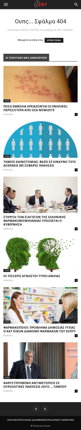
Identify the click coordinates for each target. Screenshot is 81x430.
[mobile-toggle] (5, 4)
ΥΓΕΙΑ (6, 101)
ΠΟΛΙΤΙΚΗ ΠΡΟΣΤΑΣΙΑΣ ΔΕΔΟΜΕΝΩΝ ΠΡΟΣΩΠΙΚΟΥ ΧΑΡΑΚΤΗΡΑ (40, 420)
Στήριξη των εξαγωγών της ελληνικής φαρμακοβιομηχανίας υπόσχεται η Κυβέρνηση (34, 220)
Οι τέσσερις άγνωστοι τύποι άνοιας (31, 276)
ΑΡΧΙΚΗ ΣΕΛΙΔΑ (54, 40)
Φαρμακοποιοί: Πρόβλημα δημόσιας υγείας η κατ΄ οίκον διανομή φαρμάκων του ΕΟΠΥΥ (39, 329)
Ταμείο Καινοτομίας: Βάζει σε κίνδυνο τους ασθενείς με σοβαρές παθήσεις (39, 163)
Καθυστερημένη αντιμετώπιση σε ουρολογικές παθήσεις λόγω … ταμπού (35, 385)
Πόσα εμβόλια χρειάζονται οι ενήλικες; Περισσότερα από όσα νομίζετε (35, 108)
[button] (76, 4)
